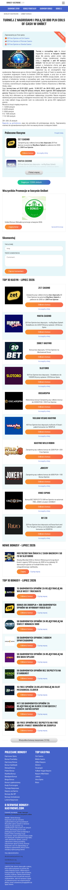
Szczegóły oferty (42, 153)
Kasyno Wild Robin (44, 443)
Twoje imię (9, 244)
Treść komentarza (12, 252)
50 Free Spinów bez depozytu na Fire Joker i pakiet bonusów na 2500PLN (37, 723)
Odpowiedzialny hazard (12, 863)
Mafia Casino (25, 161)
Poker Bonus (9, 770)
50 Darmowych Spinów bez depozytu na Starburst (39, 671)
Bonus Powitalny (29, 9)
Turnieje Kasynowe (12, 788)
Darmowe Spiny (14, 9)
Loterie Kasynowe (11, 799)
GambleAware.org (10, 859)
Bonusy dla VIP (10, 794)
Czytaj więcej (35, 571)
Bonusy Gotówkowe (12, 796)
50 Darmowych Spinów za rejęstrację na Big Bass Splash (40, 655)
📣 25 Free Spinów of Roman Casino (18, 41)
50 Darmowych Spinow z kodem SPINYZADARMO (34, 638)
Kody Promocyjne (11, 785)
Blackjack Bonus (11, 776)
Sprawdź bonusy (57, 226)
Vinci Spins (44, 493)
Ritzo (44, 518)
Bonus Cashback (11, 764)
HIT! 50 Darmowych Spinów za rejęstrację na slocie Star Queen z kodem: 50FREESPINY (37, 706)
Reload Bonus (10, 767)
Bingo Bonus (9, 779)
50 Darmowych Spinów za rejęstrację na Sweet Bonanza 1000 (40, 622)
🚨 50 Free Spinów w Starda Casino (18, 44)
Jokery (44, 468)
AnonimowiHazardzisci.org (14, 856)
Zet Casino (23, 140)
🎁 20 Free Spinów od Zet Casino (17, 38)
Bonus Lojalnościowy (12, 782)
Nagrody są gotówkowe (11, 123)
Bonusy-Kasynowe (15, 3)
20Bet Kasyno (44, 343)
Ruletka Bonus (10, 773)
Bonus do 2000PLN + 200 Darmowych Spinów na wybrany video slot (36, 606)
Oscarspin (44, 393)
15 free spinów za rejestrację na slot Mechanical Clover (38, 688)
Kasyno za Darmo (11, 791)
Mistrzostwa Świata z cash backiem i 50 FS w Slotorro (39, 554)
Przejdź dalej (59, 133)
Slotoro (44, 368)
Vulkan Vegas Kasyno (44, 418)
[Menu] (63, 3)
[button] (64, 9)
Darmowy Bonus (46, 9)
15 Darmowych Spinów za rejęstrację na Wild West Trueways (40, 589)
